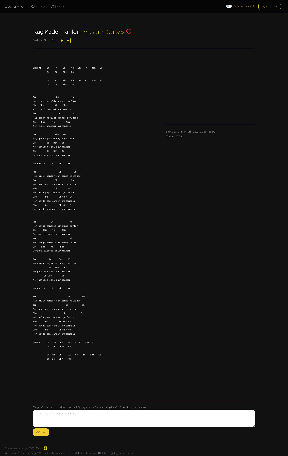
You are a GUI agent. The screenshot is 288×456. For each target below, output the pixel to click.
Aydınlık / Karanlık (244, 6)
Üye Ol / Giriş (269, 6)
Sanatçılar (39, 6)
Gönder (41, 432)
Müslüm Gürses (104, 32)
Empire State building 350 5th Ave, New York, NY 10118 (42, 453)
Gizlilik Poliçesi (89, 453)
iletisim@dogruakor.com (117, 453)
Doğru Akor (15, 6)
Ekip (39, 448)
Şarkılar (57, 6)
